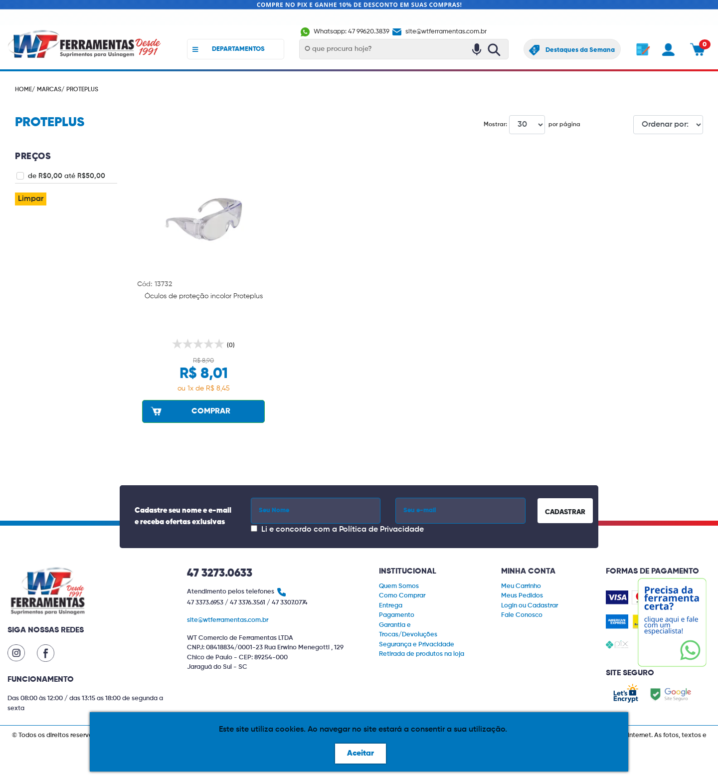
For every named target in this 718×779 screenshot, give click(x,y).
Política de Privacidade (381, 530)
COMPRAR (189, 410)
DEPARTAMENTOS (228, 49)
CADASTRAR (565, 512)
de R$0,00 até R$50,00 (66, 176)
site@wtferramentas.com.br (439, 31)
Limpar (30, 199)
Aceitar (360, 754)
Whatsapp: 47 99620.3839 (345, 31)
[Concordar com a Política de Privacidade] (254, 528)
